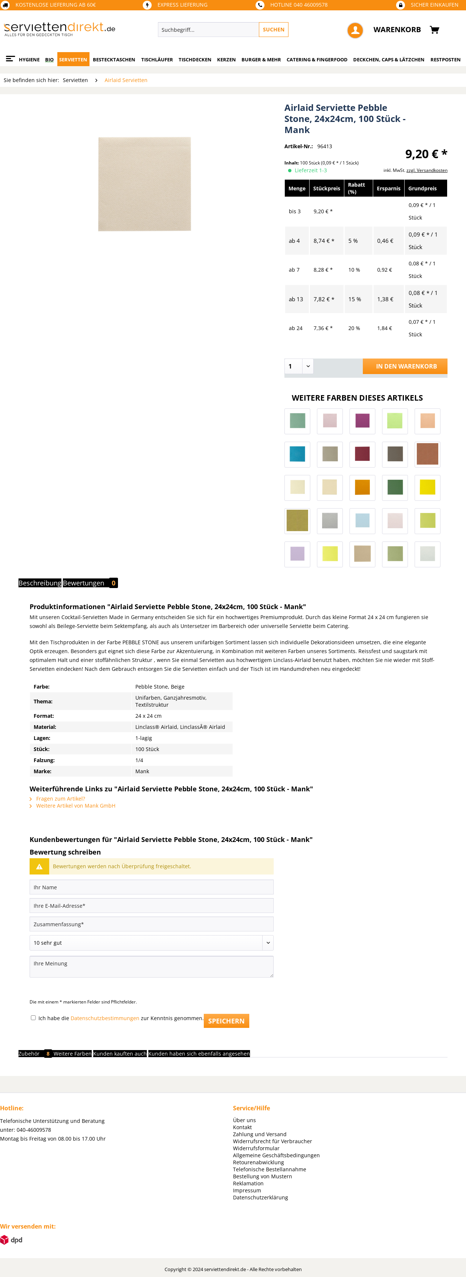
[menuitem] (257, 29)
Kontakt (242, 1127)
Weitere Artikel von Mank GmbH (72, 805)
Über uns (244, 1120)
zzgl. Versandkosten (427, 170)
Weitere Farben (73, 1053)
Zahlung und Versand (260, 1134)
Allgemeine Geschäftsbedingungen (276, 1155)
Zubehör (36, 1053)
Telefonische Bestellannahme (269, 1169)
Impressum (247, 1190)
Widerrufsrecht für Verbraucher (272, 1141)
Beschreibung (39, 582)
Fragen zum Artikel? (57, 798)
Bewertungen (90, 582)
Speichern (226, 1020)
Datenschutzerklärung (260, 1197)
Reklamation (248, 1183)
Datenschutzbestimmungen (105, 1018)
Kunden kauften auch (120, 1053)
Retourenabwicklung (258, 1162)
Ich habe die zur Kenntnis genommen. (121, 1018)
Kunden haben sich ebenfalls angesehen (199, 1053)
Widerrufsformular (256, 1148)
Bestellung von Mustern (262, 1176)
